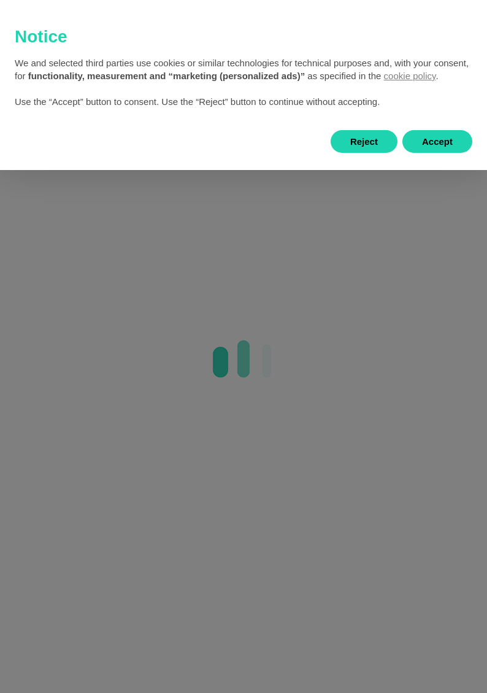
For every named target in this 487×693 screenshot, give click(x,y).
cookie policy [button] (410, 76)
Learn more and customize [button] (92, 141)
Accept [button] (437, 141)
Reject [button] (364, 141)
